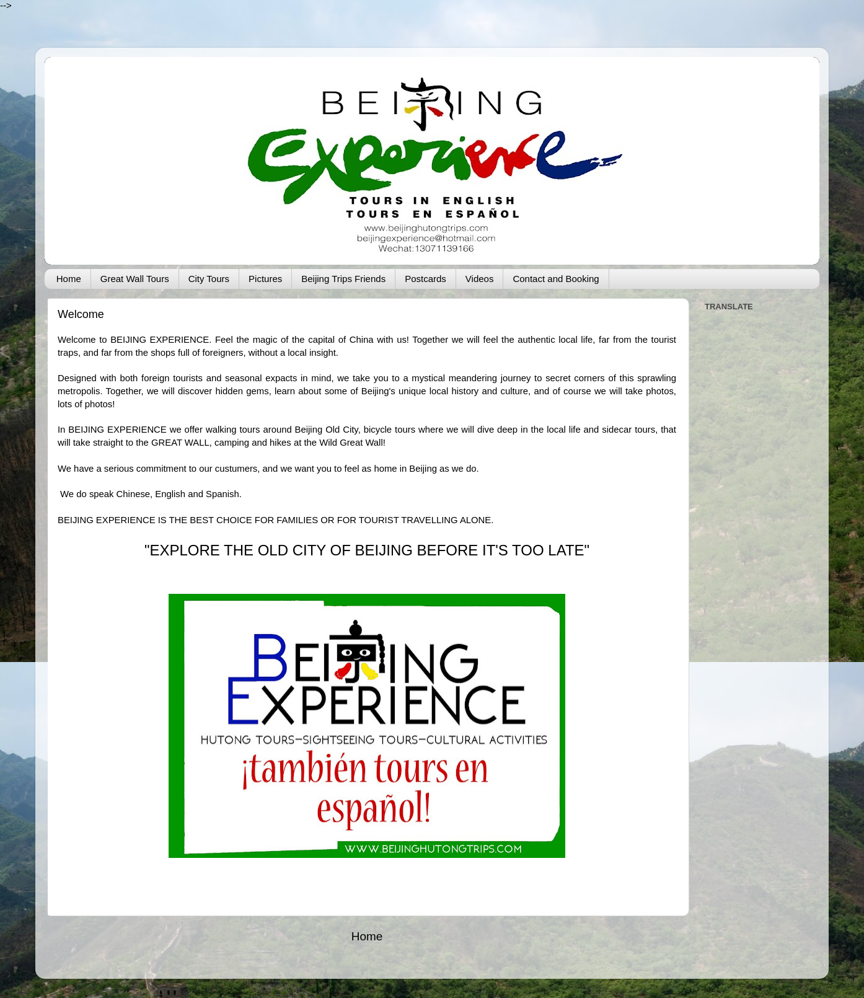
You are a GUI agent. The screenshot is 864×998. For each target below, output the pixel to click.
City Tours (208, 278)
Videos (479, 278)
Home (68, 278)
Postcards (425, 278)
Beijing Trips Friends (343, 278)
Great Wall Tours (134, 278)
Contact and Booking (556, 278)
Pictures (265, 278)
